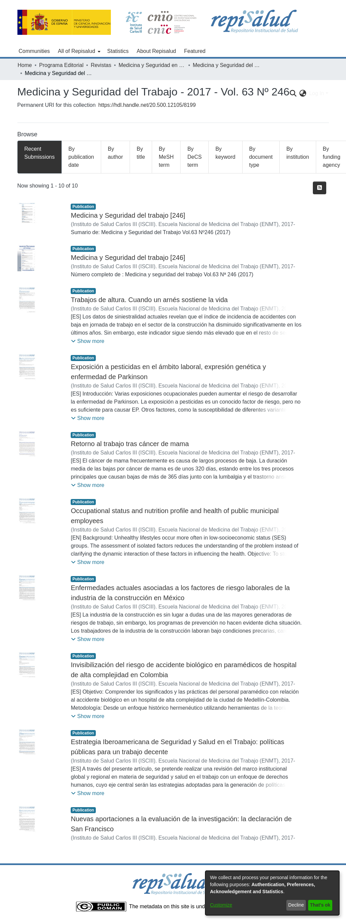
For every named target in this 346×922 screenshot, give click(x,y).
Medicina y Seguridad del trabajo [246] (128, 215)
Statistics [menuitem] (118, 51)
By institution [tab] (297, 153)
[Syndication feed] (319, 188)
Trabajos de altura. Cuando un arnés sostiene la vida (149, 299)
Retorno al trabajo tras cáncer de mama (130, 443)
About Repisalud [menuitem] (156, 51)
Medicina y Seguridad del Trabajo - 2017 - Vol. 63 (226, 65)
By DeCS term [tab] (194, 157)
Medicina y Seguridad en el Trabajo (152, 65)
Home (25, 65)
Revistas (101, 65)
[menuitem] (78, 51)
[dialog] (272, 893)
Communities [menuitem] (34, 51)
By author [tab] (115, 153)
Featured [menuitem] (194, 51)
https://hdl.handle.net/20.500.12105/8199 (147, 105)
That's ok (320, 905)
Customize (221, 905)
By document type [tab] (261, 157)
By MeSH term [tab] (166, 157)
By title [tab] (141, 153)
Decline (296, 905)
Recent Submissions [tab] (39, 153)
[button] (88, 341)
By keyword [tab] (225, 153)
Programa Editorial (61, 65)
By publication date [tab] (81, 157)
